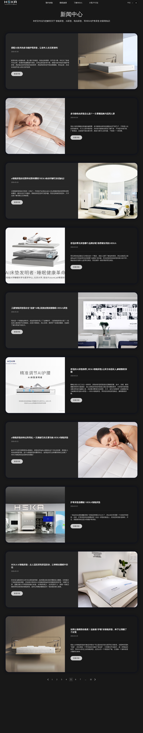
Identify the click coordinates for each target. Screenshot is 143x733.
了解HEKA (78, 3)
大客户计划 (93, 3)
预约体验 (49, 3)
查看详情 (17, 74)
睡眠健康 (63, 3)
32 (91, 679)
